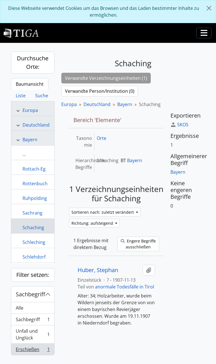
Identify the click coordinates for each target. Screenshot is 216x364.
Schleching (33, 242)
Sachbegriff (30, 294)
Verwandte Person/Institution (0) (99, 91)
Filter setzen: (32, 275)
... (24, 154)
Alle (19, 308)
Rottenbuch (35, 183)
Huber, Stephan (98, 270)
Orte (101, 138)
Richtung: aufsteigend (92, 223)
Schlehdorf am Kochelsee (49, 257)
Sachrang (32, 213)
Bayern (29, 139)
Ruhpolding (34, 198)
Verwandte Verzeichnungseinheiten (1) (106, 78)
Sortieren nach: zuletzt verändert (103, 212)
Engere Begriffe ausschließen (138, 244)
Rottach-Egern (37, 169)
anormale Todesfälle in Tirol (124, 287)
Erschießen (32, 350)
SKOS (179, 125)
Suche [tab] (41, 95)
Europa (30, 110)
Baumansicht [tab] (30, 84)
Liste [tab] (21, 95)
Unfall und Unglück (32, 334)
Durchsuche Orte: (32, 62)
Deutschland (36, 125)
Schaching (33, 227)
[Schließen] (209, 8)
